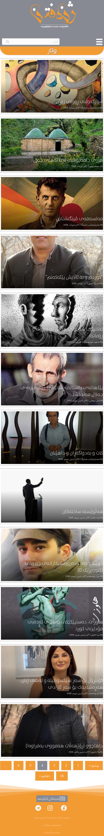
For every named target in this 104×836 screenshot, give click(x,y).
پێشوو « (94, 766)
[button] (64, 808)
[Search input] (31, 41)
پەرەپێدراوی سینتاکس (52, 825)
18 (62, 776)
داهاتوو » (44, 776)
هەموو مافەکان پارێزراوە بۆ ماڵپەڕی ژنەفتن (52, 818)
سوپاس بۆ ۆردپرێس (52, 832)
